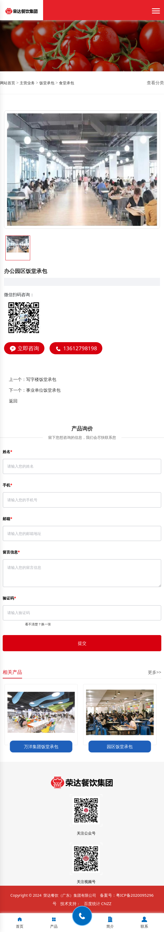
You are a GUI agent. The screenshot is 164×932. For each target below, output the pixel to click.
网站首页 (7, 82)
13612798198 (76, 348)
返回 (13, 401)
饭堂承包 (46, 82)
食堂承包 (66, 82)
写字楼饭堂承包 (41, 379)
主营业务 (27, 82)
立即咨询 (24, 348)
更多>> (154, 672)
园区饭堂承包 (121, 746)
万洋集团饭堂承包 (43, 746)
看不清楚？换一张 (38, 624)
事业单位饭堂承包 (43, 390)
